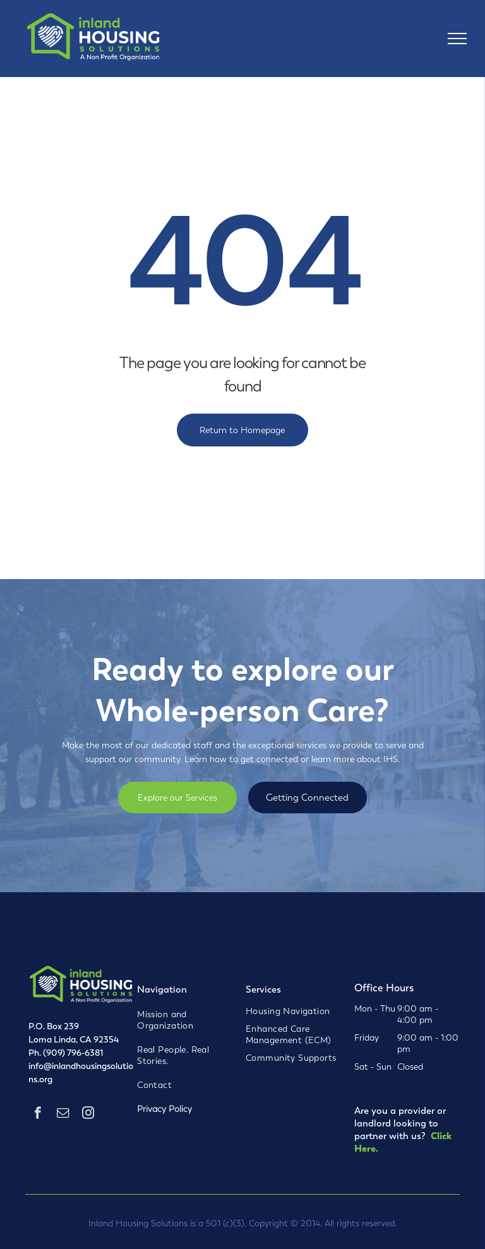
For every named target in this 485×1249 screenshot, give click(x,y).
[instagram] (88, 1114)
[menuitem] (183, 1019)
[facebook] (37, 1114)
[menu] (457, 38)
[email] (63, 1114)
